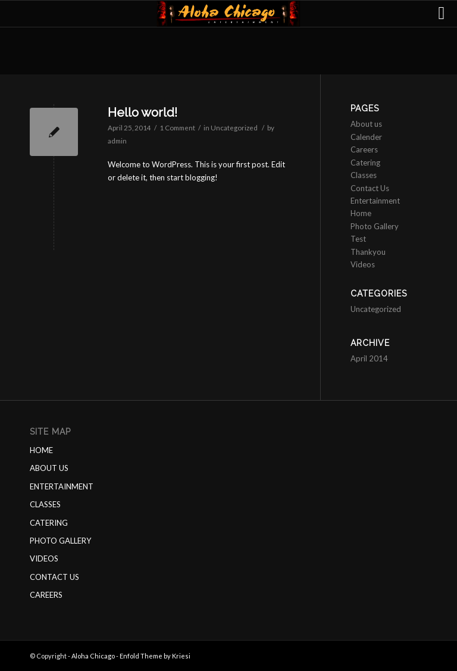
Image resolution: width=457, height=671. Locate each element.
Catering (365, 162)
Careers (364, 149)
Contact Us (369, 188)
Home (360, 213)
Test (358, 239)
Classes (363, 175)
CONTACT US (54, 577)
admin (117, 140)
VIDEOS (44, 558)
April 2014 (369, 358)
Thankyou (368, 252)
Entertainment (375, 200)
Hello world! (142, 112)
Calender (366, 137)
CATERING (49, 523)
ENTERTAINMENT (61, 486)
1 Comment (177, 127)
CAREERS (46, 595)
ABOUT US (49, 468)
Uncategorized (234, 127)
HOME (41, 450)
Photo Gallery (374, 226)
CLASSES (45, 504)
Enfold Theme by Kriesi (155, 656)
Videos (362, 264)
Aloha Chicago (93, 656)
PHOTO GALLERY (60, 540)
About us (366, 124)
